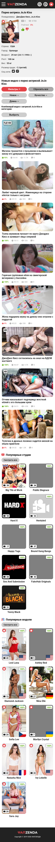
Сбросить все (40, 89)
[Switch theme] (51, 4)
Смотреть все (10, 625)
